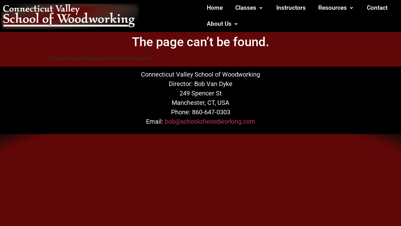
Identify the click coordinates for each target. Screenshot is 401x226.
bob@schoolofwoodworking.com (210, 121)
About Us (223, 23)
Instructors (291, 7)
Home (215, 7)
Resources (336, 7)
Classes (249, 7)
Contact (377, 7)
